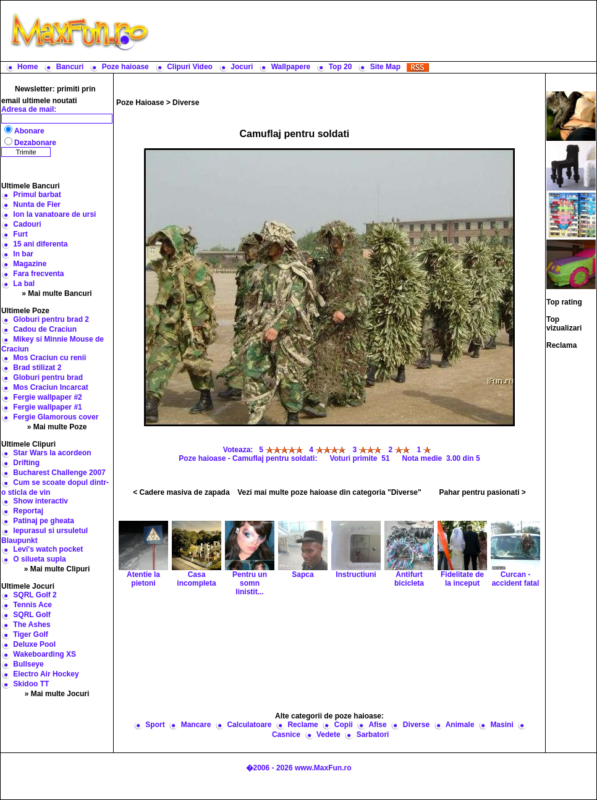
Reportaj (28, 511)
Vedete (328, 734)
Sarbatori (373, 734)
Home (27, 66)
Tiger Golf (30, 634)
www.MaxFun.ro (323, 768)
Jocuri (242, 66)
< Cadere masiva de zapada (181, 492)
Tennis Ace (32, 604)
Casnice (286, 734)
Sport (154, 724)
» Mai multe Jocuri (57, 693)
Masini (501, 724)
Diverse (185, 102)
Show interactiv (40, 501)
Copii (343, 724)
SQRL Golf (31, 614)
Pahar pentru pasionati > (482, 492)
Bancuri (70, 66)
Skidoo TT (31, 684)
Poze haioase (125, 66)
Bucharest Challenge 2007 (59, 472)
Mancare (196, 724)
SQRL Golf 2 (34, 595)
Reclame (302, 724)
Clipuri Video (190, 66)
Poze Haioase (140, 102)
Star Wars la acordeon (52, 452)
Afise (377, 724)
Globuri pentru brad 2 (51, 319)
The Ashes (31, 624)
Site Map (385, 66)
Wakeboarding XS (44, 654)
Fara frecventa (38, 273)
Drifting (26, 462)
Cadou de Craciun (45, 329)
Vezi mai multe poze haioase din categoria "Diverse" (329, 492)
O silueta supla (39, 559)
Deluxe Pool (34, 644)
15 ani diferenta (40, 244)
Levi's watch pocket (48, 549)
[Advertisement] (329, 653)
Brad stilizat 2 (37, 367)
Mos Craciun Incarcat (50, 387)
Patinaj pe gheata (43, 520)
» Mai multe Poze (57, 427)
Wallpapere (291, 66)
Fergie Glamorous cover (55, 417)
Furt (20, 234)
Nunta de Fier (37, 204)
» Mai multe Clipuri (57, 569)
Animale (460, 724)
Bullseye (28, 664)
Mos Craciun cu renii (49, 357)
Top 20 (340, 66)
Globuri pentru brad (48, 377)
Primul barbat (37, 194)
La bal (24, 283)
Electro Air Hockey (45, 674)
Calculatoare (249, 724)
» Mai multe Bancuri (56, 293)
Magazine (29, 263)
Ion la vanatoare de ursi (54, 214)
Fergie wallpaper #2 (47, 397)
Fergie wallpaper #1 (47, 407)
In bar (23, 254)
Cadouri (27, 224)
